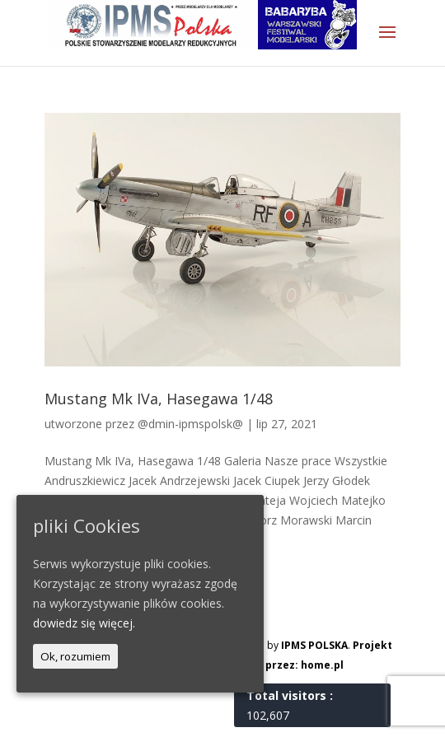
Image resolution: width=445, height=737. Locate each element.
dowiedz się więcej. (84, 623)
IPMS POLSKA (314, 645)
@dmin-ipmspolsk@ (190, 423)
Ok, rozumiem (75, 656)
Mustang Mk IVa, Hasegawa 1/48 (158, 398)
